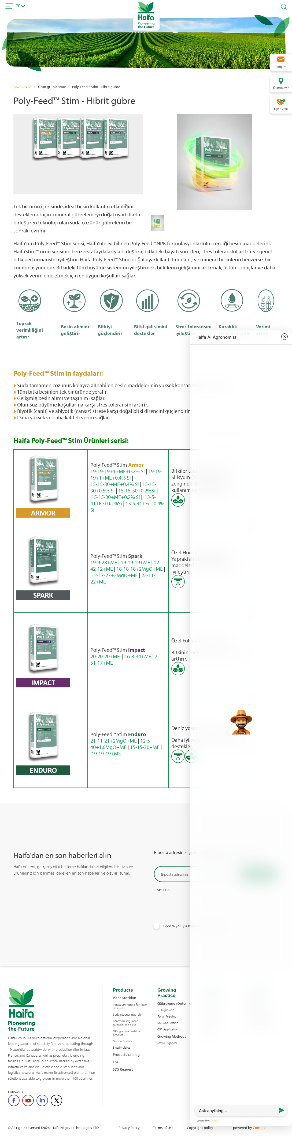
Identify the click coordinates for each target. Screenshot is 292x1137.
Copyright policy (200, 1127)
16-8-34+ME (137, 656)
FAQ (116, 1061)
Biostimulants (121, 1047)
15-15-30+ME (145, 747)
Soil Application (167, 1023)
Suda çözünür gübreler (128, 1014)
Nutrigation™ (165, 1010)
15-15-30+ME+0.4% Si (114, 484)
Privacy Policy (129, 1127)
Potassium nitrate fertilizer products (130, 1006)
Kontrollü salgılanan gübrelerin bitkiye (125, 1023)
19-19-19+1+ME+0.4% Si (126, 474)
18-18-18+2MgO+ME (139, 568)
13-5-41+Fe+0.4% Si (127, 506)
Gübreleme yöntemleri (175, 1003)
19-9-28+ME (103, 562)
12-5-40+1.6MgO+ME (120, 743)
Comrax (259, 1127)
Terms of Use (163, 1127)
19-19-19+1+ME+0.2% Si (117, 471)
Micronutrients (122, 1041)
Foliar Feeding (166, 1016)
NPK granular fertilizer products (127, 1033)
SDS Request (123, 1069)
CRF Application (167, 1029)
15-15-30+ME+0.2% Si (115, 497)
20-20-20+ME (105, 656)
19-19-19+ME (135, 562)
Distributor (281, 87)
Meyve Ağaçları (167, 1043)
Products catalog (126, 1054)
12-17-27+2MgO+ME (114, 575)
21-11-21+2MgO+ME (113, 740)
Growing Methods (171, 1036)
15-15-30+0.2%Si (137, 490)
